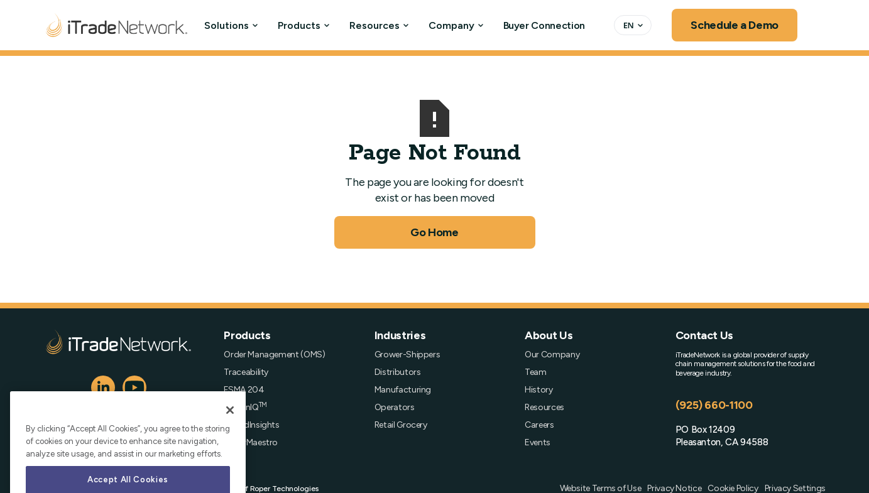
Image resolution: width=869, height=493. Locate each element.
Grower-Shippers (407, 354)
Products (299, 25)
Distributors (397, 372)
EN (628, 25)
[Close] (230, 439)
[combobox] (633, 25)
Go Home (434, 232)
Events (537, 442)
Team (536, 372)
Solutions (226, 25)
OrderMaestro (251, 442)
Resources (374, 25)
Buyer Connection (544, 25)
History (538, 390)
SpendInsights (251, 425)
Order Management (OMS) (274, 354)
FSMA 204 (244, 390)
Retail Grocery (400, 425)
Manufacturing (402, 390)
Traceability (246, 372)
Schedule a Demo (735, 25)
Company (451, 25)
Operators (394, 407)
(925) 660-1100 (714, 405)
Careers (539, 425)
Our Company (552, 354)
